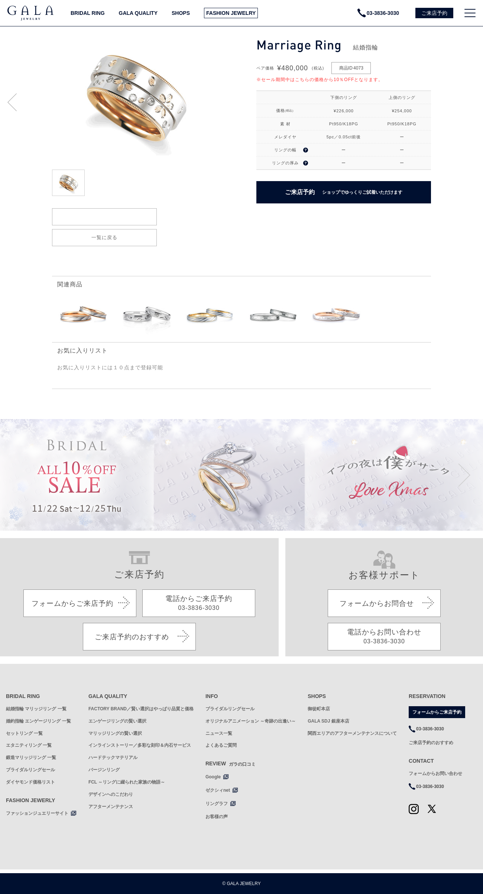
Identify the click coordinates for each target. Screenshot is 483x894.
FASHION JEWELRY (231, 13)
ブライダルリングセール (30, 769)
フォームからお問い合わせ (435, 773)
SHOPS (181, 13)
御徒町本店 (319, 708)
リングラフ (216, 803)
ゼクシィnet (217, 790)
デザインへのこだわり (110, 794)
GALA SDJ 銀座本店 (328, 721)
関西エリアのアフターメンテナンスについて (352, 733)
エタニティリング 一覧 (29, 745)
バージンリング (104, 769)
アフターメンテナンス (110, 806)
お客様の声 (216, 816)
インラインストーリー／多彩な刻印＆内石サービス (139, 745)
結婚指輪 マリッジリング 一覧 (36, 708)
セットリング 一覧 (24, 733)
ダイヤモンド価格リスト (30, 782)
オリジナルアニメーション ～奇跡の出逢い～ (250, 721)
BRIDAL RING (88, 13)
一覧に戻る (104, 237)
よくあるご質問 (221, 745)
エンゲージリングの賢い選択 (117, 721)
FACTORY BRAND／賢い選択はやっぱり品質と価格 (141, 708)
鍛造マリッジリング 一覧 (31, 757)
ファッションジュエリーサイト (37, 813)
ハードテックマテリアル (112, 757)
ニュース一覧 (218, 733)
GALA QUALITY (138, 13)
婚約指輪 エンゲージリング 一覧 (38, 721)
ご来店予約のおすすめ (431, 742)
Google (213, 776)
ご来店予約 (343, 192)
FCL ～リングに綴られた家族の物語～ (126, 782)
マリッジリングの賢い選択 (115, 733)
